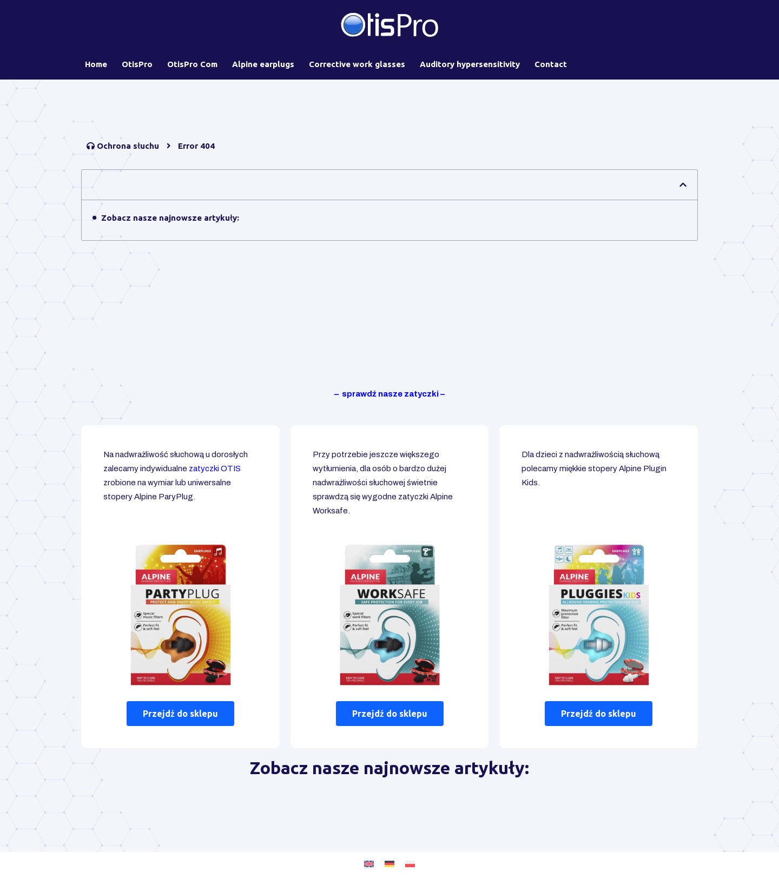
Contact (550, 64)
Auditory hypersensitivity (470, 64)
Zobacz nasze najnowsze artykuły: (170, 217)
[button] (682, 185)
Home (96, 64)
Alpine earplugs (263, 64)
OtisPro (137, 64)
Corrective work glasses (357, 64)
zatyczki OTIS (215, 468)
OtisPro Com (192, 64)
